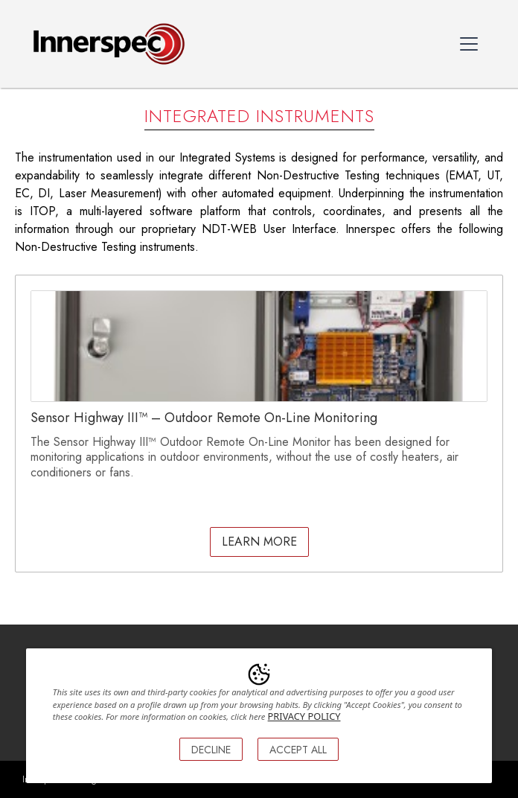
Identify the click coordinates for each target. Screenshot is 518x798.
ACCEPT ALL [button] (298, 749)
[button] (469, 44)
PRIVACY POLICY (304, 716)
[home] (105, 44)
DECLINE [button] (211, 749)
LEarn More (259, 541)
